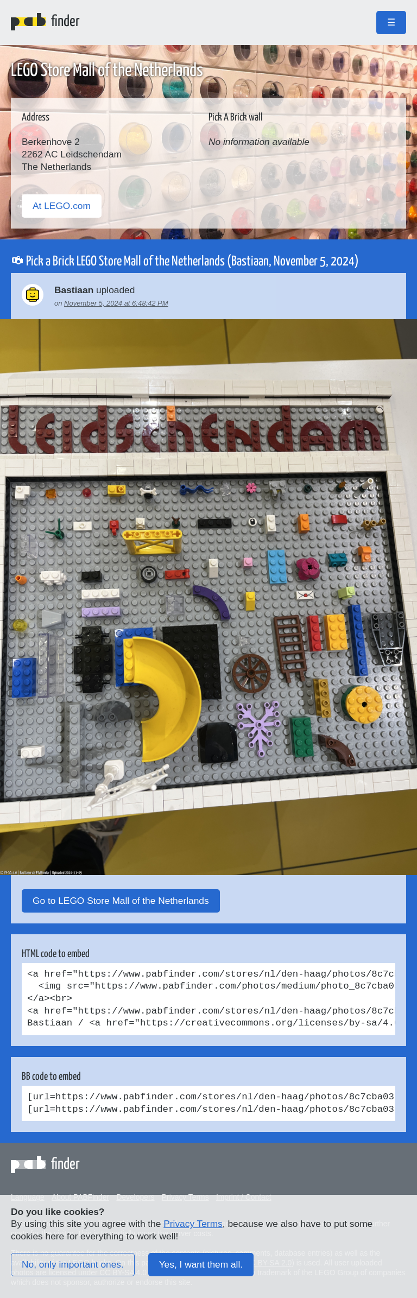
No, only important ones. (73, 1264)
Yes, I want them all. (201, 1264)
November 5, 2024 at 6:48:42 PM (116, 303)
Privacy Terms (192, 1223)
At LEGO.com (62, 205)
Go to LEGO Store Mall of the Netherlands (121, 900)
